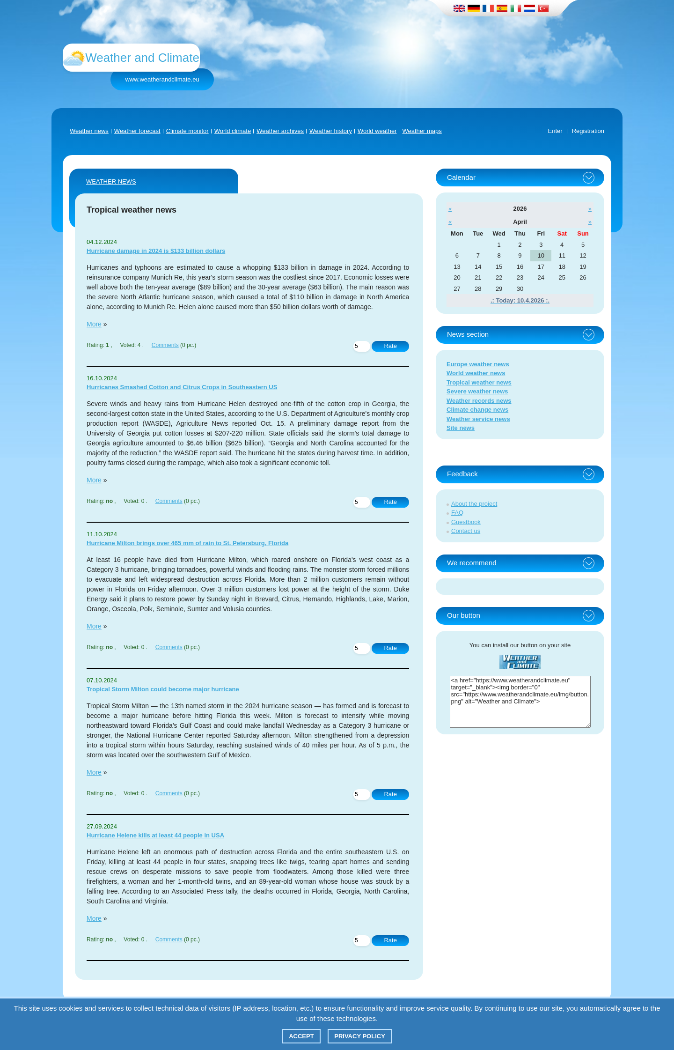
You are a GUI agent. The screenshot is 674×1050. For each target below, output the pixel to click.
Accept (301, 1036)
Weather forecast (137, 130)
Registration (588, 130)
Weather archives (280, 130)
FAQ (457, 512)
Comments (165, 345)
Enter (555, 130)
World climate (232, 130)
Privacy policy (359, 1036)
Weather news (89, 130)
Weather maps (421, 130)
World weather (377, 130)
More (94, 324)
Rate (390, 345)
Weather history (330, 130)
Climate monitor (187, 130)
